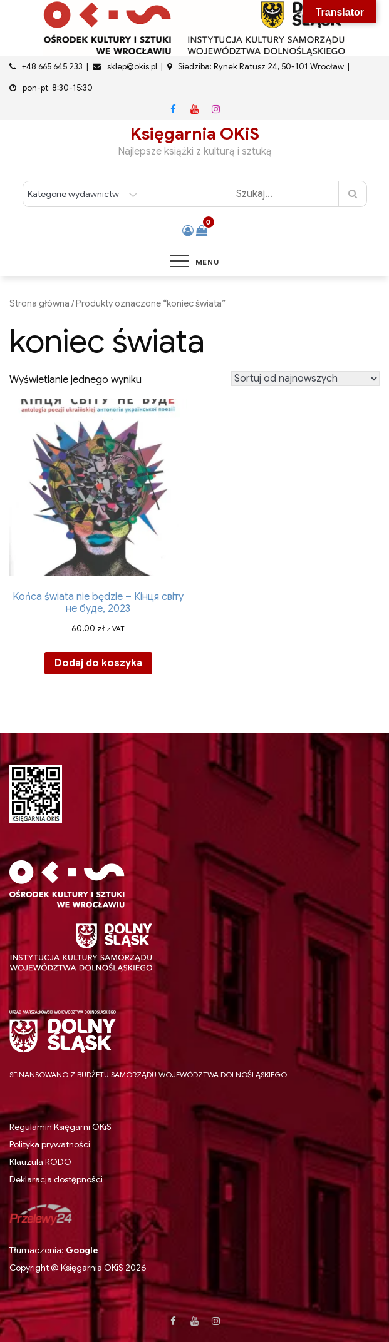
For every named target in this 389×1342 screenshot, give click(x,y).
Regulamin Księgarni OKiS (60, 1126)
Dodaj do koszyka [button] (98, 663)
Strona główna (39, 303)
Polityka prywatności (49, 1144)
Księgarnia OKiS (194, 134)
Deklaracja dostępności (56, 1179)
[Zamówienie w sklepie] (305, 378)
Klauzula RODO (40, 1162)
